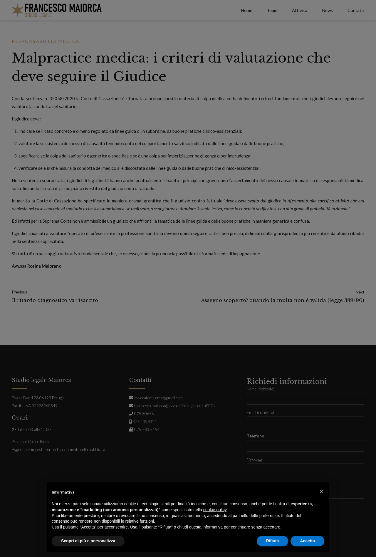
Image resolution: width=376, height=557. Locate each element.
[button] (321, 491)
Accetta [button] (307, 540)
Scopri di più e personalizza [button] (88, 540)
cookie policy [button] (214, 509)
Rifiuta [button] (272, 540)
